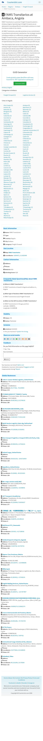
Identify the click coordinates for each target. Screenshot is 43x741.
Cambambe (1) (8, 126)
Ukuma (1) (7, 215)
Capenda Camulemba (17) (31, 130)
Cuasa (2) (25, 147)
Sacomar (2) (26, 201)
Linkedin (18, 683)
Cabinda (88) (27, 116)
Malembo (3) (27, 178)
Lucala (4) (26, 170)
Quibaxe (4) (7, 197)
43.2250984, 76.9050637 (18, 502)
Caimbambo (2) (8, 122)
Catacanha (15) (27, 132)
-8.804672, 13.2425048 (20, 255)
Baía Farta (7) (27, 107)
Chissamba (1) (27, 143)
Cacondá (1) (26, 118)
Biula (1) (6, 114)
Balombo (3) (27, 109)
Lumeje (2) (7, 176)
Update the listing (22, 331)
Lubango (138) (8, 170)
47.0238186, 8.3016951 (17, 429)
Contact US (18, 678)
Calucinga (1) (8, 124)
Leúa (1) (6, 163)
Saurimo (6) (26, 203)
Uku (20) (25, 213)
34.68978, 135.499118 (17, 519)
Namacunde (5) (27, 186)
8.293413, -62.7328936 (17, 531)
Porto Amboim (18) (29, 193)
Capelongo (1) (8, 130)
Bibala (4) (26, 111)
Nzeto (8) (26, 191)
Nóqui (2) (6, 191)
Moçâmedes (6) (27, 182)
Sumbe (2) (26, 205)
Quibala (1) (26, 195)
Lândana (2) (26, 161)
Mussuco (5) (7, 186)
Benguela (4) (8, 111)
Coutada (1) (26, 145)
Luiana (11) (7, 174)
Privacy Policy (27, 678)
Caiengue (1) (27, 120)
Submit (6, 359)
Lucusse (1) (7, 172)
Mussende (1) (8, 184)
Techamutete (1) (9, 209)
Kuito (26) (7, 161)
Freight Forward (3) (10, 95)
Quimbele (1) (8, 199)
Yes (6, 349)
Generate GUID (20, 83)
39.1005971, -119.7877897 (18, 592)
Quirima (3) (7, 201)
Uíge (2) (6, 213)
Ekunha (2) (7, 155)
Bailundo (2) (7, 109)
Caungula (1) (7, 136)
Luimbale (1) (27, 174)
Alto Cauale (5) (8, 105)
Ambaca (17, 7)
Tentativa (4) (27, 209)
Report (18, 369)
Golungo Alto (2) (28, 157)
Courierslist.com (14, 2)
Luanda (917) (27, 168)
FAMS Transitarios (14, 252)
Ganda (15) (7, 157)
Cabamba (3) (8, 116)
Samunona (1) (8, 203)
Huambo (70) (8, 159)
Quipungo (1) (27, 199)
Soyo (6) (6, 205)
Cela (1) (6, 138)
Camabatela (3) (27, 124)
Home (4, 7)
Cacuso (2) (7, 120)
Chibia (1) (26, 141)
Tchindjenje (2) (8, 207)
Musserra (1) (26, 184)
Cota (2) (6, 145)
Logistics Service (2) (29, 95)
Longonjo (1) (27, 165)
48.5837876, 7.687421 (17, 635)
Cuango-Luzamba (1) (10, 147)
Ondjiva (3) (7, 193)
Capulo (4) (7, 132)
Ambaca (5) (26, 105)
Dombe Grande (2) (9, 153)
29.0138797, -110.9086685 (18, 563)
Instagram (31, 683)
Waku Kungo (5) (8, 217)
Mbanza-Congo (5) (9, 182)
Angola (10, 7)
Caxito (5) (26, 136)
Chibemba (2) (8, 141)
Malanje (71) (7, 178)
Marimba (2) (7, 180)
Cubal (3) (6, 149)
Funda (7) (26, 155)
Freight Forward (28, 7)
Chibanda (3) (27, 138)
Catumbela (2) (27, 134)
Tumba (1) (26, 211)
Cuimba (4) (7, 151)
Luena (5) (26, 172)
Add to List (20, 365)
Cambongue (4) (27, 126)
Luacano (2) (7, 168)
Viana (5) (25, 215)
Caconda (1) (7, 118)
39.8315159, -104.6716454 (18, 459)
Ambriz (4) (7, 107)
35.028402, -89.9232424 (18, 473)
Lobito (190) (26, 163)
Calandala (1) (27, 122)
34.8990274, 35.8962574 (18, 606)
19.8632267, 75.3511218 (18, 417)
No (9, 349)
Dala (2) (25, 151)
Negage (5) (26, 188)
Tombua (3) (7, 211)
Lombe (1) (7, 165)
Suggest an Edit (29, 367)
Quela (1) (6, 195)
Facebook (12, 683)
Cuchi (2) (25, 149)
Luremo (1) (26, 176)
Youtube (24, 683)
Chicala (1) (7, 143)
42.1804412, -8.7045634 (18, 577)
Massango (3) (27, 180)
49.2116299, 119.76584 (17, 662)
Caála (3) (25, 114)
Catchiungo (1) (8, 134)
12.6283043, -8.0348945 (18, 488)
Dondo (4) (26, 153)
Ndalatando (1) (8, 188)
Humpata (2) (27, 159)
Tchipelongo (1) (28, 207)
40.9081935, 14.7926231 (18, 444)
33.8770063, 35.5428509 (18, 650)
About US (11, 678)
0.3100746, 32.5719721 (17, 546)
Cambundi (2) (8, 128)
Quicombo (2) (27, 197)
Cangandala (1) (27, 128)
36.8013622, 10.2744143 (18, 400)
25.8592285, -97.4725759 (18, 621)
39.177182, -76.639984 (17, 388)
